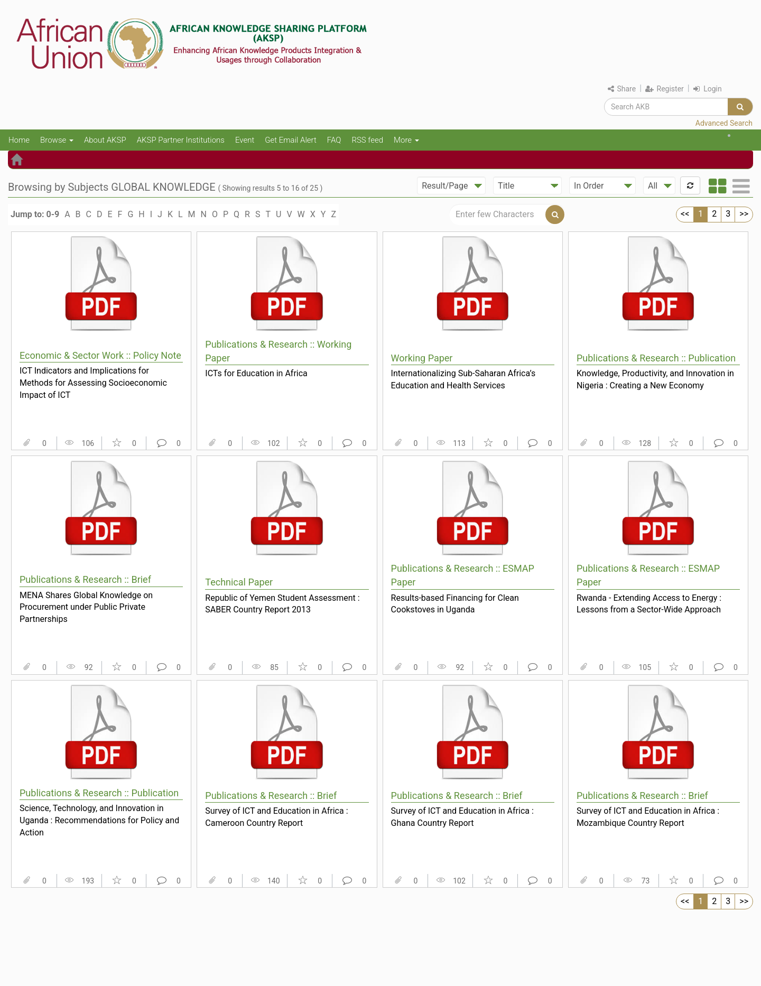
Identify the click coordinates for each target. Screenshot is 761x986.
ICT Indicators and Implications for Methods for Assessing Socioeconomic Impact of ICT (93, 382)
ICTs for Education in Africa (256, 373)
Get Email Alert (291, 140)
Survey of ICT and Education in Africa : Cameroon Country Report (276, 817)
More (406, 140)
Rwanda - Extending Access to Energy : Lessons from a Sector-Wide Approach (649, 604)
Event (244, 140)
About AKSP (105, 140)
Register (664, 89)
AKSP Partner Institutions (181, 140)
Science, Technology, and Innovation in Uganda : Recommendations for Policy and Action (99, 820)
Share (622, 89)
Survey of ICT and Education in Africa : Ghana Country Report (462, 817)
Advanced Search (724, 123)
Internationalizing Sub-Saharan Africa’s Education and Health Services (463, 379)
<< (685, 214)
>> (743, 214)
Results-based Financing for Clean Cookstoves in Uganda (455, 604)
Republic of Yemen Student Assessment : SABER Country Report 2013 (282, 604)
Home (19, 140)
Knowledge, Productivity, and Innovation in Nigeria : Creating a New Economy (655, 379)
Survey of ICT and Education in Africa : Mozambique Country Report (648, 817)
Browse (56, 140)
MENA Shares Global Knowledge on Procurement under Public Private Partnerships (86, 607)
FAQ (334, 140)
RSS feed (367, 140)
